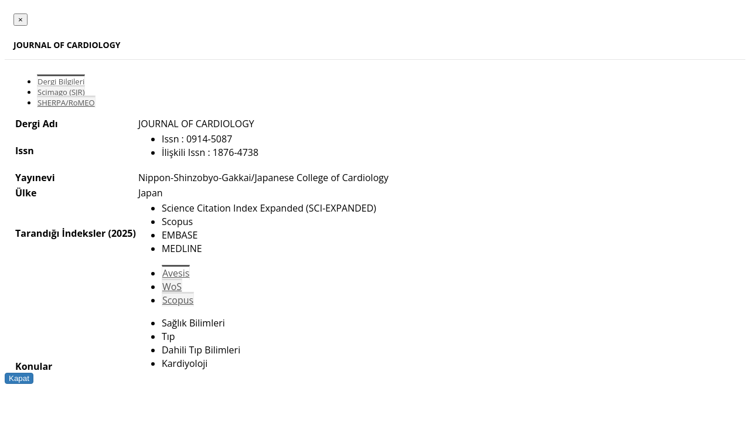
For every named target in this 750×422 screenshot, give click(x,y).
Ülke (25, 192)
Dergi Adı (36, 123)
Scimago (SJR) (61, 92)
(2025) (121, 233)
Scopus (177, 300)
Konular (33, 366)
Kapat (19, 378)
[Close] (20, 19)
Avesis (175, 273)
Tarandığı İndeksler (60, 233)
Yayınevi (35, 177)
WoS (172, 286)
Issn (24, 150)
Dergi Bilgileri (61, 81)
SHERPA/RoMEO (66, 102)
